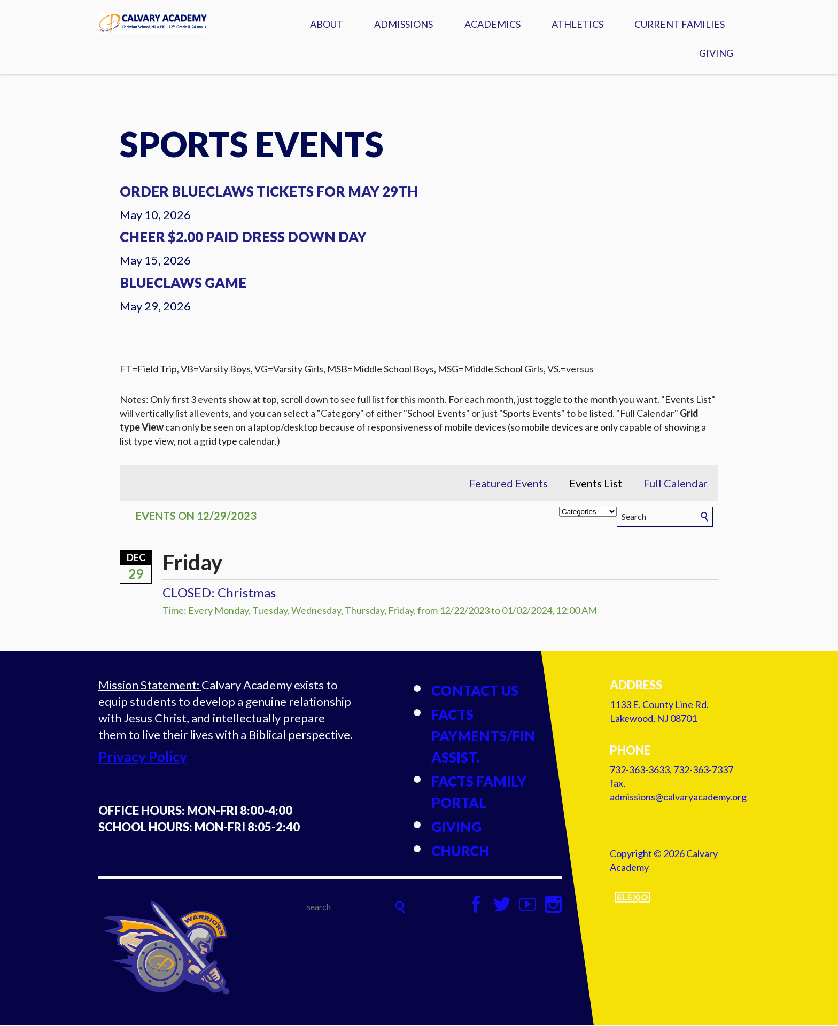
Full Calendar (675, 484)
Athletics (577, 24)
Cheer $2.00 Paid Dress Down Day (243, 237)
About (326, 24)
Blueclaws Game (183, 283)
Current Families (679, 24)
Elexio (632, 897)
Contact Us (474, 691)
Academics (492, 24)
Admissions (403, 24)
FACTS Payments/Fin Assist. (483, 737)
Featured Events (508, 484)
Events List (595, 484)
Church (460, 851)
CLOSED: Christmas (219, 593)
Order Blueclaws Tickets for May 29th (269, 192)
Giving (716, 53)
